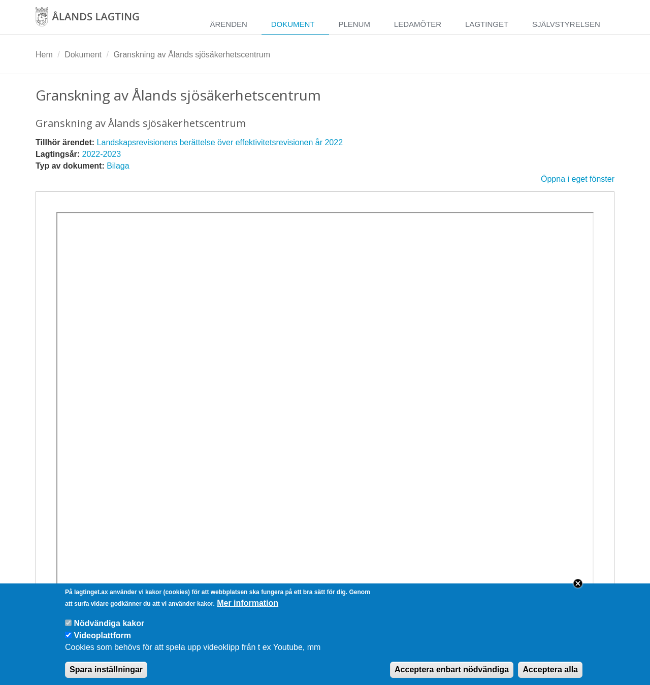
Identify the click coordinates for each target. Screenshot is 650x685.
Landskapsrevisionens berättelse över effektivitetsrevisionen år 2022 (220, 142)
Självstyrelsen (566, 24)
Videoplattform (102, 642)
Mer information (247, 610)
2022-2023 (101, 154)
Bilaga (118, 165)
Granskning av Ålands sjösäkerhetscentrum (191, 54)
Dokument (293, 24)
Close (578, 590)
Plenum (354, 24)
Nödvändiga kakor (109, 630)
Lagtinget (486, 24)
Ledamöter (417, 24)
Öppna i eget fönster (577, 179)
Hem (44, 54)
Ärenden (228, 24)
